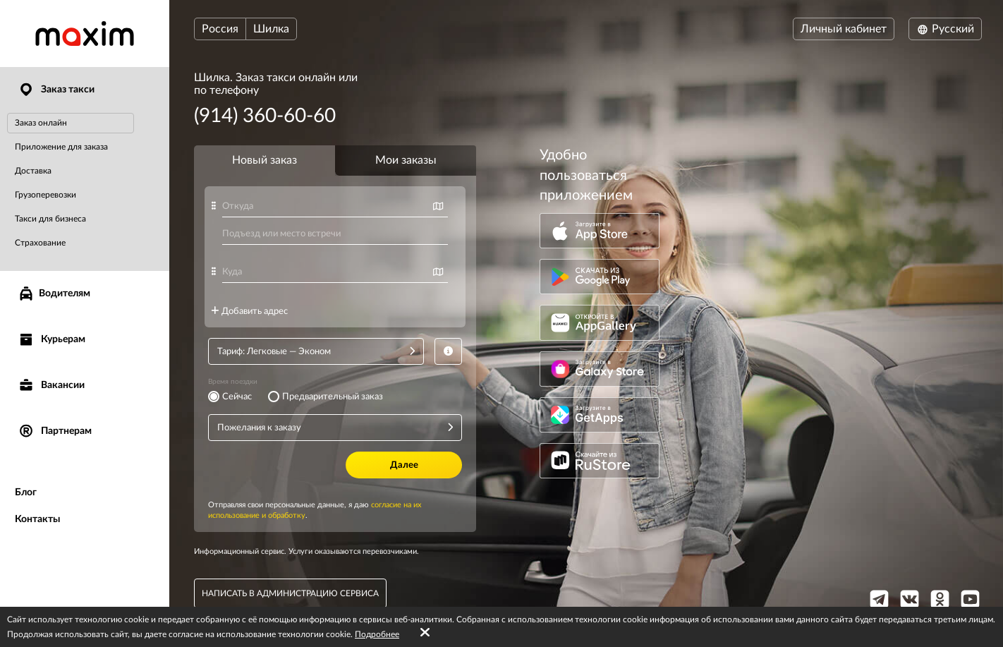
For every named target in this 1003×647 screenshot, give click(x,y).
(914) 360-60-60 (265, 116)
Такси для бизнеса (50, 218)
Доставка (33, 171)
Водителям (54, 293)
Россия (220, 29)
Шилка (271, 29)
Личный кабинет (844, 29)
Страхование (40, 242)
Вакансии (51, 385)
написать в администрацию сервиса (290, 593)
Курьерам (51, 339)
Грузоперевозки (45, 195)
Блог (26, 492)
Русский (945, 29)
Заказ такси (56, 90)
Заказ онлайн (41, 123)
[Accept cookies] (425, 633)
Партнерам (55, 431)
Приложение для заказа (61, 147)
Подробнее (377, 634)
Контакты (37, 519)
